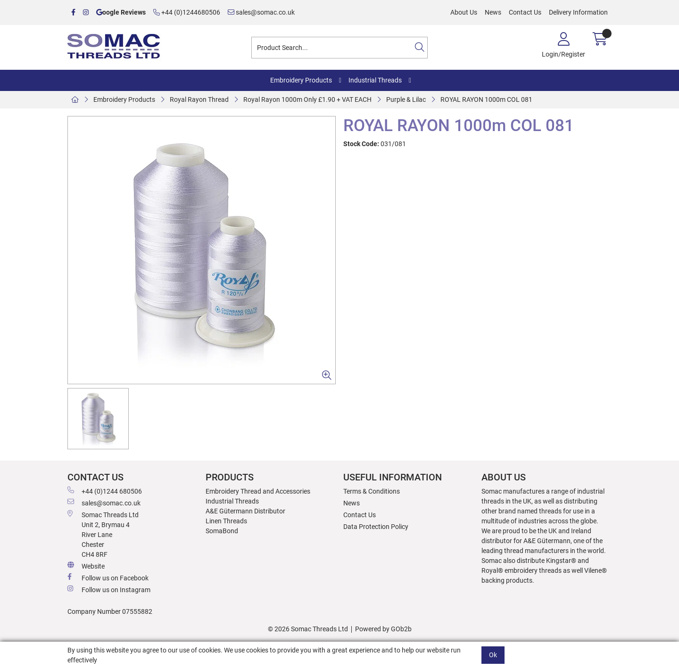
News (493, 12)
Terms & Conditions (371, 491)
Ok (493, 655)
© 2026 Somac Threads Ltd (308, 629)
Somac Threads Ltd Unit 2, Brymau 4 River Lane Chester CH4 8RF (103, 534)
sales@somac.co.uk (261, 12)
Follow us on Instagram (108, 589)
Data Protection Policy (375, 526)
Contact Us (525, 12)
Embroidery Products (301, 80)
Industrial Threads (375, 80)
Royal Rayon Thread (199, 99)
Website (86, 566)
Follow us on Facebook (108, 577)
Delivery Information (578, 12)
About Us (463, 12)
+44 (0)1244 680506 (104, 491)
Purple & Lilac (406, 99)
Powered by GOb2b (383, 629)
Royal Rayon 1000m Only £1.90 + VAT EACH (307, 99)
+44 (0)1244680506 (186, 12)
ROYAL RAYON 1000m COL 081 (486, 99)
